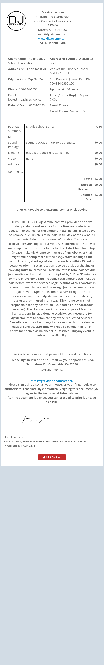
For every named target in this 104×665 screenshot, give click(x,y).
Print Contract (52, 457)
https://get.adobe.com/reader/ (52, 381)
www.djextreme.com (52, 38)
